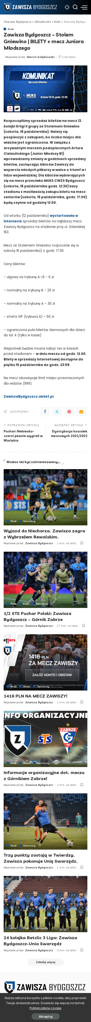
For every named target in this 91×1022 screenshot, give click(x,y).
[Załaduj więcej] (45, 962)
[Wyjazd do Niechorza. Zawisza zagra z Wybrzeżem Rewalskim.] (45, 497)
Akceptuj (45, 1016)
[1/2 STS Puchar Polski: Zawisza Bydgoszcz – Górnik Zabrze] (45, 580)
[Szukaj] (75, 7)
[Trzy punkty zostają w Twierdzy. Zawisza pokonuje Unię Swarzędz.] (45, 821)
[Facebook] (45, 411)
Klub (11, 29)
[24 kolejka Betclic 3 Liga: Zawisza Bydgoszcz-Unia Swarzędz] (45, 904)
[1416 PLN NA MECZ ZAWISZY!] (45, 662)
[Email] (81, 411)
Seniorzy (29, 521)
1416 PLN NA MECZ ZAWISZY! (35, 696)
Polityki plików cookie (45, 1008)
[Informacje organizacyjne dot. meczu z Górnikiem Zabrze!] (45, 739)
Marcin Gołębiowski (41, 57)
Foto (14, 603)
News (27, 686)
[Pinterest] (69, 411)
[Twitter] (57, 411)
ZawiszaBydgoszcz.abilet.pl (29, 396)
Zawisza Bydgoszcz (39, 543)
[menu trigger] (84, 7)
